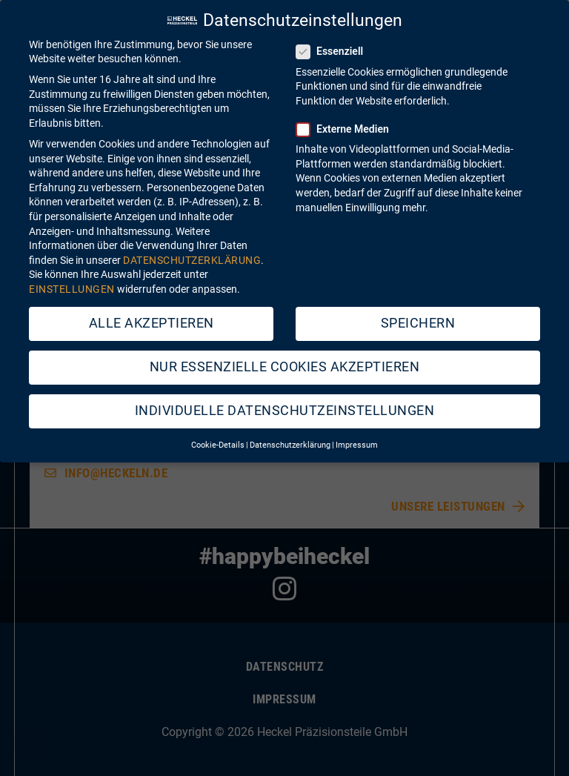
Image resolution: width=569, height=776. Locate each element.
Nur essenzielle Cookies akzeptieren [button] (285, 357)
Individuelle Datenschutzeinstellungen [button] (285, 401)
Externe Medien (347, 120)
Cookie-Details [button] (217, 436)
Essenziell (334, 43)
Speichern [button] (418, 313)
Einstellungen (72, 279)
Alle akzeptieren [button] (151, 313)
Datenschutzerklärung (192, 250)
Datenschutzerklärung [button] (290, 436)
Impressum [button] (357, 436)
